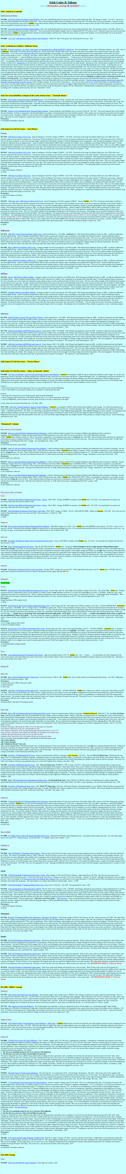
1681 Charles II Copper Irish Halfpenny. (21, 1006)
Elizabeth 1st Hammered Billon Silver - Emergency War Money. (33, 917)
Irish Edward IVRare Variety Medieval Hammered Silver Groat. (29, 606)
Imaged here (21, 63)
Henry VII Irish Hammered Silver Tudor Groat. (23, 677)
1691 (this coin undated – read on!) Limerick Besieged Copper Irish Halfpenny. (34, 374)
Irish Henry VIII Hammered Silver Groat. (21, 755)
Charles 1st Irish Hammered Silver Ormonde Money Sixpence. (28, 111)
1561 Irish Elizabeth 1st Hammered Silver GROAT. (24, 889)
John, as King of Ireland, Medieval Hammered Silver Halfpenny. (29, 526)
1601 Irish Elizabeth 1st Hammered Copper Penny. (24, 940)
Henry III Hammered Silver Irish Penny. (21, 547)
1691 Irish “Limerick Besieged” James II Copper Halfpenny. (29, 407)
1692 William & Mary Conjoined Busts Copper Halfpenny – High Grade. (32, 1023)
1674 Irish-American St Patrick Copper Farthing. (24, 19)
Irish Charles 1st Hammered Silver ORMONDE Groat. (26, 100)
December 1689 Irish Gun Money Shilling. (22, 292)
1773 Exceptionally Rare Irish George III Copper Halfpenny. (27, 1082)
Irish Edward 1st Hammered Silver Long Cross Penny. (25, 569)
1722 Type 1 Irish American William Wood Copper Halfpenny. (28, 38)
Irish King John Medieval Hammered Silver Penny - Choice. (27, 500)
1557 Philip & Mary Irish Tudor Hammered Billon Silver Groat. (29, 836)
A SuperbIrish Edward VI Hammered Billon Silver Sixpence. (28, 801)
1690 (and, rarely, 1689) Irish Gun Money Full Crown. (25, 201)
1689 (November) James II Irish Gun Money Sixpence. (26, 317)
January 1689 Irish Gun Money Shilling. (21, 277)
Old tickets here (62, 898)
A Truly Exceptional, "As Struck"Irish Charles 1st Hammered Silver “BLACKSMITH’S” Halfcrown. (41, 49)
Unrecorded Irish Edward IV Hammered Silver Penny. (25, 655)
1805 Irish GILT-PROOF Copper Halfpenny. (22, 1163)
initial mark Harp (29, 53)
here (11, 530)
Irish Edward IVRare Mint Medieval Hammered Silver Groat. (28, 590)
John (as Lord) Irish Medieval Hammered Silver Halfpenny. (27, 448)
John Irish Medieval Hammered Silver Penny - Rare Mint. (27, 511)
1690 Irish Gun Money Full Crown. (19, 137)
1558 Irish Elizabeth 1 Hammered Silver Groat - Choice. (27, 875)
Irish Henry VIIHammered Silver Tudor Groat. (23, 690)
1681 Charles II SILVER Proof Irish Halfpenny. (23, 995)
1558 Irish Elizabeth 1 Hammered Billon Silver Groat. (26, 885)
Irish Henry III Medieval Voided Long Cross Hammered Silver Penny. (30, 541)
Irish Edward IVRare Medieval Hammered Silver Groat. (26, 629)
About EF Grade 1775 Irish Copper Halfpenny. (23, 1073)
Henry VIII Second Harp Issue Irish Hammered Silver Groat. (27, 780)
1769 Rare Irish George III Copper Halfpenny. (23, 1040)
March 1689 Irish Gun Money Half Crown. (22, 247)
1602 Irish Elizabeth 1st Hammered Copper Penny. (24, 967)
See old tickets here (21, 1107)
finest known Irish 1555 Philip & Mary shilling (39, 879)
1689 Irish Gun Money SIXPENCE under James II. (24, 331)
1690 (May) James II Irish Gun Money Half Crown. (25, 234)
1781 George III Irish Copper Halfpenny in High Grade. (26, 1138)
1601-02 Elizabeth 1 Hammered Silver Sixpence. (24, 853)
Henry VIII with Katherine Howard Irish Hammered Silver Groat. (29, 713)
